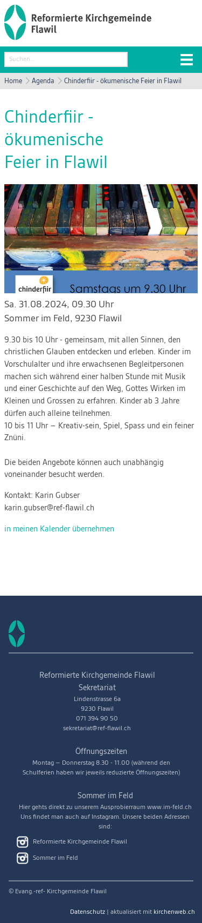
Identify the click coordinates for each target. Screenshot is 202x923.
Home (13, 81)
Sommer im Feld (63, 318)
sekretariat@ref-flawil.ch (97, 728)
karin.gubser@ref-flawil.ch (49, 508)
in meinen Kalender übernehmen (59, 529)
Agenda (43, 81)
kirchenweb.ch (174, 911)
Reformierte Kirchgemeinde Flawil (72, 842)
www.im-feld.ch (169, 807)
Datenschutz (87, 911)
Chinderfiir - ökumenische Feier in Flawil (123, 81)
